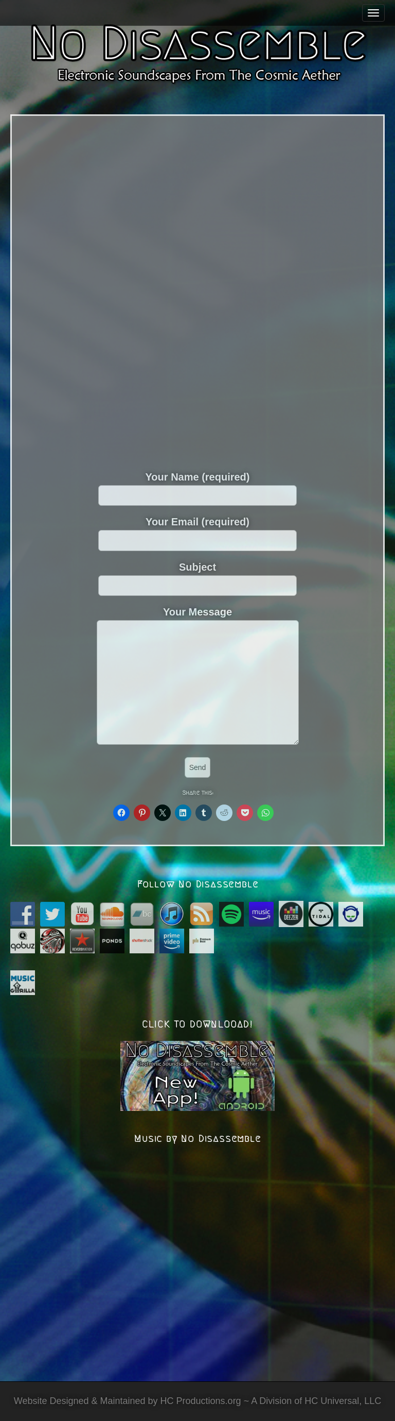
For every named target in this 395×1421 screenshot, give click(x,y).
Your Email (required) (197, 530)
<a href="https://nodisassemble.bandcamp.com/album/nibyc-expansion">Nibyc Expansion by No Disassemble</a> (197, 290)
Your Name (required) (197, 485)
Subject (197, 575)
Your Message (198, 676)
